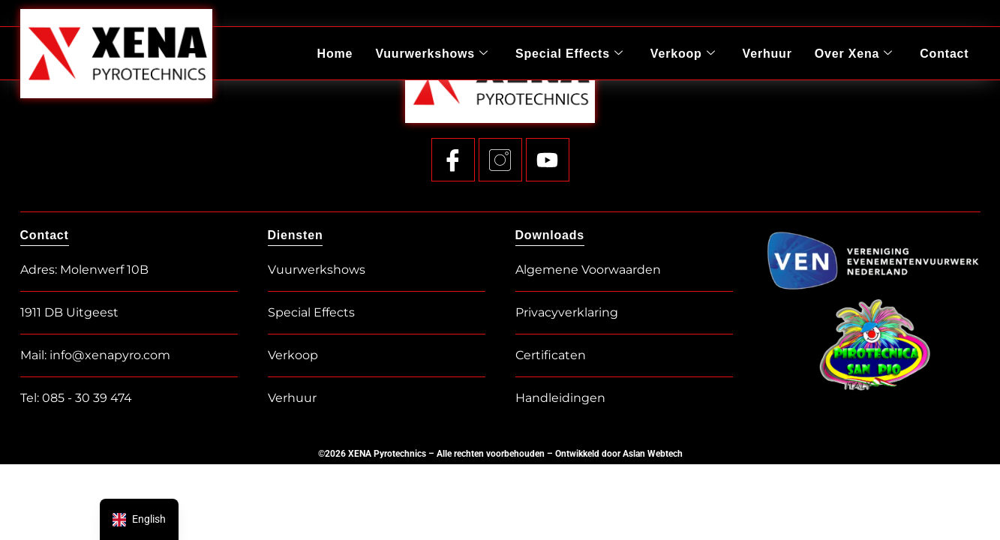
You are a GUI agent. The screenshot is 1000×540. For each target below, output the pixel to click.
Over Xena (854, 53)
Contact (944, 52)
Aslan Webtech (653, 453)
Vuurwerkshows (433, 53)
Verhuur (767, 52)
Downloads (550, 235)
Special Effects (570, 53)
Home (336, 52)
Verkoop (683, 53)
